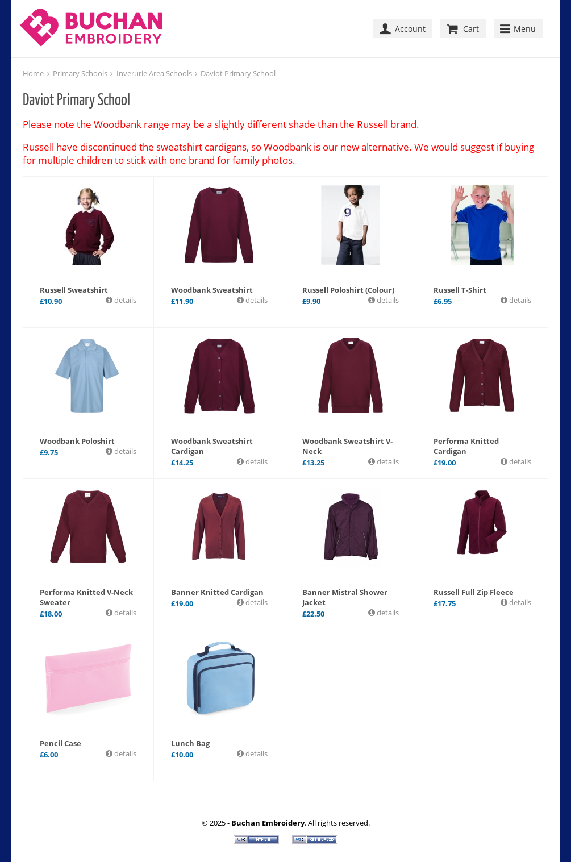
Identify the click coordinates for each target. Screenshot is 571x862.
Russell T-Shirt (460, 290)
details (124, 300)
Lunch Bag (190, 743)
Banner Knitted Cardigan (217, 592)
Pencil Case (60, 743)
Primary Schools (80, 73)
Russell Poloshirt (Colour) (348, 290)
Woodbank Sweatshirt (212, 290)
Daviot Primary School (238, 73)
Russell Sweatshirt (74, 290)
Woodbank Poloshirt (77, 441)
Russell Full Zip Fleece (474, 592)
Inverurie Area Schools (154, 73)
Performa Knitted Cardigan (466, 446)
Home (33, 73)
